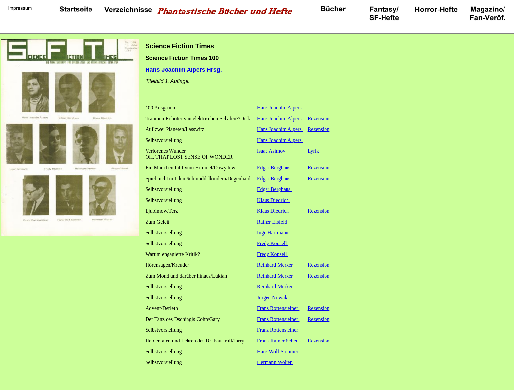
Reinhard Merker (275, 265)
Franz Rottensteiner (278, 308)
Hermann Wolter (275, 362)
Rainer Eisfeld (272, 221)
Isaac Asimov (272, 151)
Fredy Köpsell (272, 243)
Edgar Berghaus (274, 167)
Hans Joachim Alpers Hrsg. (183, 70)
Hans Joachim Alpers (280, 107)
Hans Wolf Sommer (278, 351)
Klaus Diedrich (273, 200)
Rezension (319, 118)
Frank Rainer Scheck (279, 340)
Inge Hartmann (273, 232)
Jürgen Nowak (273, 297)
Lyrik (313, 151)
